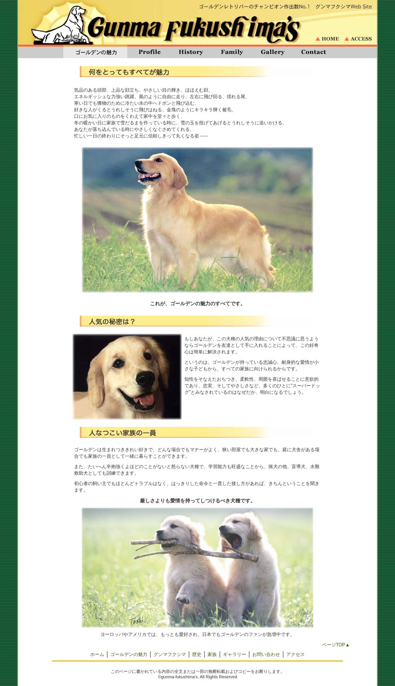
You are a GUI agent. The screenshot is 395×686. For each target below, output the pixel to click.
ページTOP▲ (336, 645)
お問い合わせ (266, 654)
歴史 (196, 654)
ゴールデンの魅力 (128, 654)
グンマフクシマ (170, 654)
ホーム (97, 654)
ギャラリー (234, 654)
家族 (212, 654)
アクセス (295, 654)
